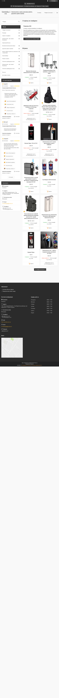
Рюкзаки (4, 32)
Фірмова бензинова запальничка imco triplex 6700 (31, 71)
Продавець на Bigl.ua (30, 364)
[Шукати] (18, 21)
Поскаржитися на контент (26, 365)
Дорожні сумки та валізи (7, 48)
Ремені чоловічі (5, 58)
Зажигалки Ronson (6, 42)
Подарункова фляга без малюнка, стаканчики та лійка (49, 72)
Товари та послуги (47, 12)
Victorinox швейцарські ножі (8, 61)
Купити (32, 82)
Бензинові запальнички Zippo (8, 45)
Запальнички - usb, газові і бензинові (8, 39)
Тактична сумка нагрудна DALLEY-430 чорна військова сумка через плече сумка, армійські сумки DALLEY (49, 107)
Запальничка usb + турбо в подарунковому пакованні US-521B (49, 252)
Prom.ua (35, 362)
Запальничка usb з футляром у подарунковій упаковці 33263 (10, 129)
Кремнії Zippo (31, 252)
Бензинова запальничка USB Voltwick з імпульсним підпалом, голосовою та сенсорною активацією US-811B (11, 95)
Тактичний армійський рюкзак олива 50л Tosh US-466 (11, 148)
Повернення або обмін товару (9, 291)
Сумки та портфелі (6, 35)
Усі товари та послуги (39, 269)
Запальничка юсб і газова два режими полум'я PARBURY (49, 143)
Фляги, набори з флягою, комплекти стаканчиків (10, 52)
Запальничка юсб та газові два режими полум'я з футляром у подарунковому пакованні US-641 (31, 180)
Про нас (4, 72)
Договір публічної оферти (8, 289)
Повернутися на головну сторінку (32, 38)
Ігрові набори (5, 55)
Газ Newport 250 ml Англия (49, 179)
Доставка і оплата (6, 75)
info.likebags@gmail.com (7, 203)
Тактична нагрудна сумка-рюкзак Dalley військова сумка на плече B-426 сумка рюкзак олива (11, 145)
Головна (37, 12)
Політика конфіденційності (37, 365)
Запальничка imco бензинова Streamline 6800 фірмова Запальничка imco (49, 216)
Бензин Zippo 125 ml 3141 (31, 143)
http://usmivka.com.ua (6, 322)
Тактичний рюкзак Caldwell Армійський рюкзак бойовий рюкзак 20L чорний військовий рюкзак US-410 (31, 216)
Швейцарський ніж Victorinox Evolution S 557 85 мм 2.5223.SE (31, 107)
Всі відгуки (11, 177)
